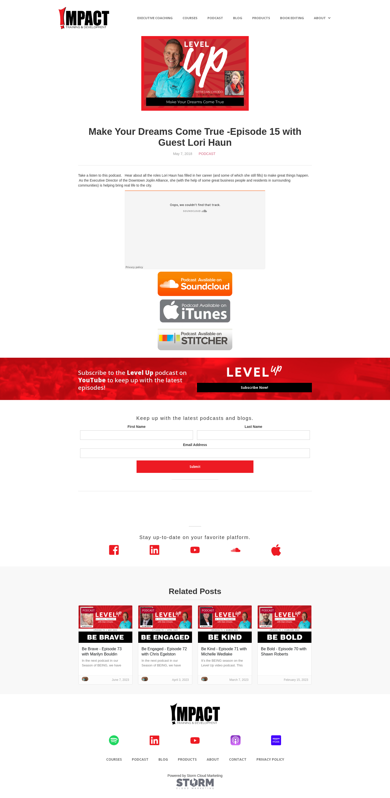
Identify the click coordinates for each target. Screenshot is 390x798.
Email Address (195, 445)
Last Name (253, 427)
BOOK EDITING (292, 18)
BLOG (237, 18)
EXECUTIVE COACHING (155, 18)
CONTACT (237, 759)
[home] (84, 18)
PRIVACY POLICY (270, 759)
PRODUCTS (261, 18)
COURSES (190, 18)
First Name (137, 427)
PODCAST (215, 18)
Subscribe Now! (254, 387)
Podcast (207, 154)
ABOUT (320, 18)
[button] (322, 18)
